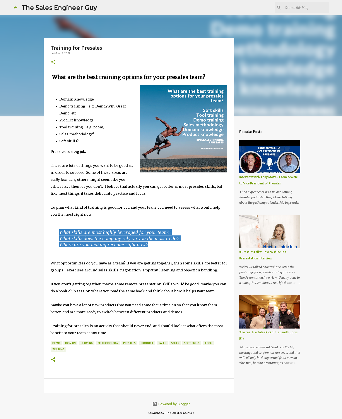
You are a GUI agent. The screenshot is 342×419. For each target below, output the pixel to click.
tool (208, 343)
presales (129, 343)
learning (87, 343)
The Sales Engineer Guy (59, 7)
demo (56, 343)
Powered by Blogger (171, 404)
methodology (108, 343)
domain (70, 343)
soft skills (192, 343)
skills (175, 343)
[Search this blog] (306, 7)
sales (162, 343)
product (147, 343)
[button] (53, 62)
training (58, 349)
